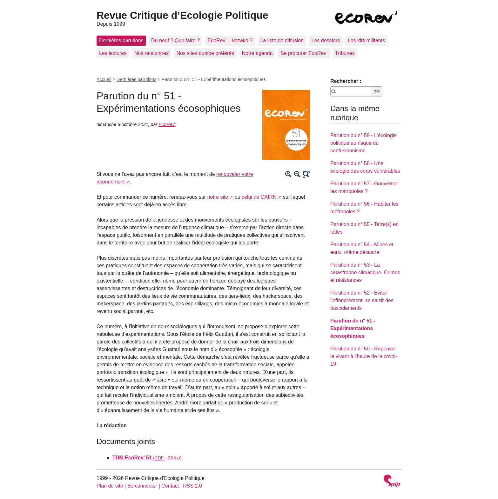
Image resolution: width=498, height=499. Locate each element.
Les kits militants (366, 40)
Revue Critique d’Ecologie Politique (182, 15)
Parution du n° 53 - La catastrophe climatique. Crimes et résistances (365, 272)
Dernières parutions (121, 40)
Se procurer (303, 53)
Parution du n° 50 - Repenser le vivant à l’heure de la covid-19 (363, 356)
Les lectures (112, 53)
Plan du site (110, 486)
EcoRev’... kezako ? (230, 40)
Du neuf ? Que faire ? (175, 40)
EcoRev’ (167, 124)
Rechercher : (345, 81)
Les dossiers (326, 40)
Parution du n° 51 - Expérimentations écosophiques (352, 328)
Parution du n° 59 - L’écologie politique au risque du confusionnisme (363, 143)
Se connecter (142, 486)
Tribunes (345, 53)
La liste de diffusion (282, 40)
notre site (217, 197)
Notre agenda (257, 53)
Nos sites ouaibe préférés (205, 53)
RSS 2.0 (192, 486)
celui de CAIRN (259, 197)
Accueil (104, 79)
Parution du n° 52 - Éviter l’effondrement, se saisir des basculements (362, 300)
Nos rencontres (151, 53)
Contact (170, 486)
